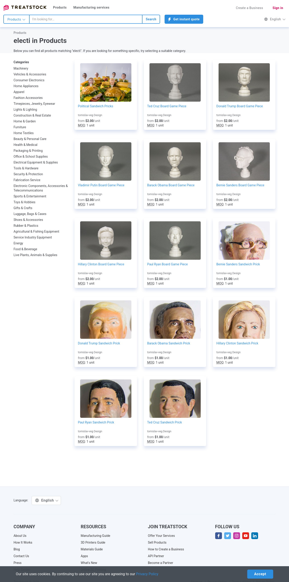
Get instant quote (184, 19)
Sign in (278, 8)
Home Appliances (26, 86)
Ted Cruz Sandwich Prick (164, 422)
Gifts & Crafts (23, 208)
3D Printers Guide (93, 542)
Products (60, 7)
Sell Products (157, 542)
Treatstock (24, 7)
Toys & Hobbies (24, 202)
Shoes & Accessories (28, 220)
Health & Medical (25, 145)
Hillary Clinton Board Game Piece (101, 264)
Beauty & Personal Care (30, 139)
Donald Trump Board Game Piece (239, 106)
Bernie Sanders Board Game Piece (240, 185)
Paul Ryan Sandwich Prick (96, 422)
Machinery (21, 68)
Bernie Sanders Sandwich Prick (238, 264)
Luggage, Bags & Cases (30, 214)
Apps (84, 556)
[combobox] (86, 19)
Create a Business (249, 8)
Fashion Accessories (28, 98)
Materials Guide (92, 549)
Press (17, 563)
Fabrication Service (27, 180)
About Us (20, 536)
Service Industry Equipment (33, 237)
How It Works (23, 542)
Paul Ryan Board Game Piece (167, 264)
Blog (17, 549)
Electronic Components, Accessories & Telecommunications (41, 188)
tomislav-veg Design (90, 115)
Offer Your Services (161, 536)
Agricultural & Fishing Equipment (36, 231)
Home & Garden (25, 121)
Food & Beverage (25, 249)
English (274, 19)
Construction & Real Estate (32, 115)
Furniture (20, 127)
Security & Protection (28, 174)
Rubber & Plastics (26, 225)
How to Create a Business (166, 549)
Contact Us (21, 556)
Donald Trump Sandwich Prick (99, 343)
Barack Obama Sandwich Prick (168, 343)
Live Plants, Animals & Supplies (35, 255)
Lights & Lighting (25, 109)
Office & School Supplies (31, 156)
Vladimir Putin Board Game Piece (101, 185)
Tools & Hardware (26, 168)
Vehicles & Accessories (30, 74)
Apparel (19, 92)
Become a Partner (160, 563)
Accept (260, 574)
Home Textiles (24, 133)
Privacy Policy (147, 574)
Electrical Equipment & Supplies (36, 162)
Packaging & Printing (28, 150)
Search (151, 19)
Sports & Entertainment (30, 196)
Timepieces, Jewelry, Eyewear (34, 103)
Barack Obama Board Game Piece (171, 185)
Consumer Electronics (29, 80)
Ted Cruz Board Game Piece (166, 106)
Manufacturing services (91, 7)
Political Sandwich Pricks (95, 106)
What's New (89, 563)
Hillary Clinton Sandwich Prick (237, 343)
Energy (18, 243)
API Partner (156, 556)
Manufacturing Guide (95, 536)
